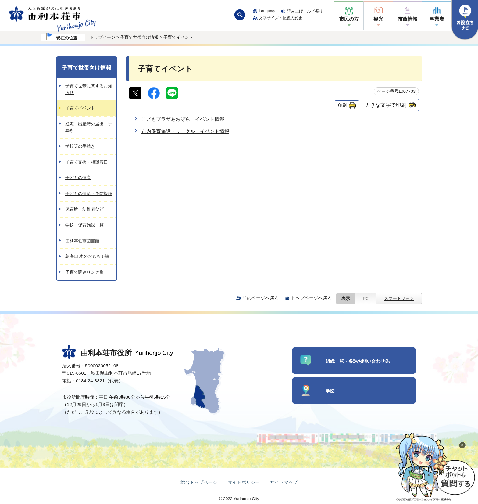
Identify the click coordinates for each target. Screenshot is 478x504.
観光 (378, 19)
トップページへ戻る (311, 298)
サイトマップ (284, 482)
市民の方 (349, 19)
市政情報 (407, 19)
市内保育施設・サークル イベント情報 (185, 131)
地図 (330, 391)
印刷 (342, 105)
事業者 (437, 19)
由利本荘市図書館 (82, 240)
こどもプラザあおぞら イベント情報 (182, 119)
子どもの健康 (78, 177)
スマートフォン (399, 298)
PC (366, 298)
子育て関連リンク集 (84, 272)
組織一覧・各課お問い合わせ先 (358, 361)
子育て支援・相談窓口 (86, 162)
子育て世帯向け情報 (139, 37)
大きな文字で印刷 (385, 105)
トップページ (102, 37)
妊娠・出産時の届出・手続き (88, 127)
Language (267, 11)
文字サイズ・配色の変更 (280, 18)
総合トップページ (198, 482)
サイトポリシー (244, 482)
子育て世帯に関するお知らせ (88, 89)
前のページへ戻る (260, 298)
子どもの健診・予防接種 (88, 193)
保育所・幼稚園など (84, 209)
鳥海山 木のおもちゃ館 (87, 256)
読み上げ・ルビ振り (305, 11)
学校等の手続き (80, 146)
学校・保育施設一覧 (84, 224)
